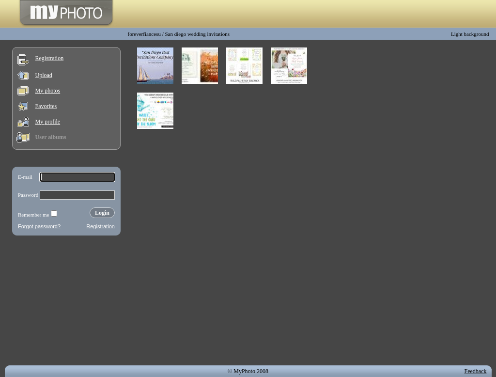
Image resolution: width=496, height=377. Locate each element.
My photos (48, 90)
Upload (43, 75)
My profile (48, 121)
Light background (470, 34)
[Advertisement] (66, 302)
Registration (49, 58)
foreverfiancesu (144, 34)
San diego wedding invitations (197, 34)
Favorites (46, 106)
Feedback (476, 371)
